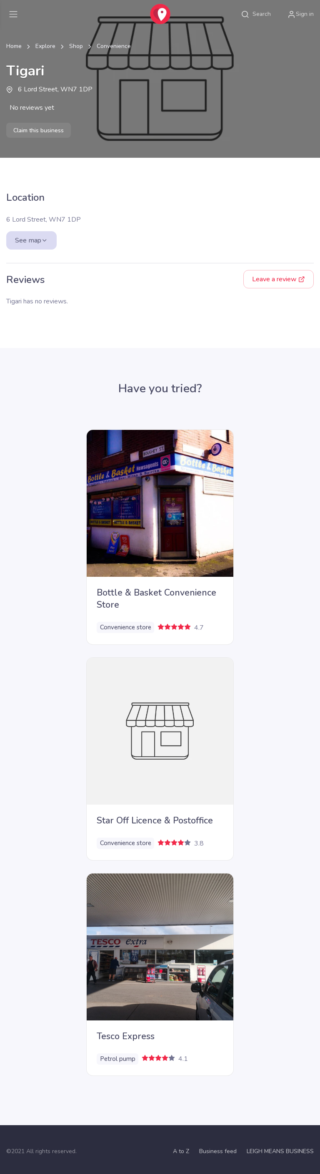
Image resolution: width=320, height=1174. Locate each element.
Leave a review (278, 279)
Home (14, 46)
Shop (76, 46)
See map (31, 240)
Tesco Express (126, 1036)
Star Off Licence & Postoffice (155, 820)
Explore (45, 46)
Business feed (218, 1151)
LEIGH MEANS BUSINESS (280, 1151)
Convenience (114, 46)
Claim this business (38, 130)
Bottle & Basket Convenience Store (156, 598)
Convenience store (125, 627)
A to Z (181, 1151)
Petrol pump (117, 1059)
